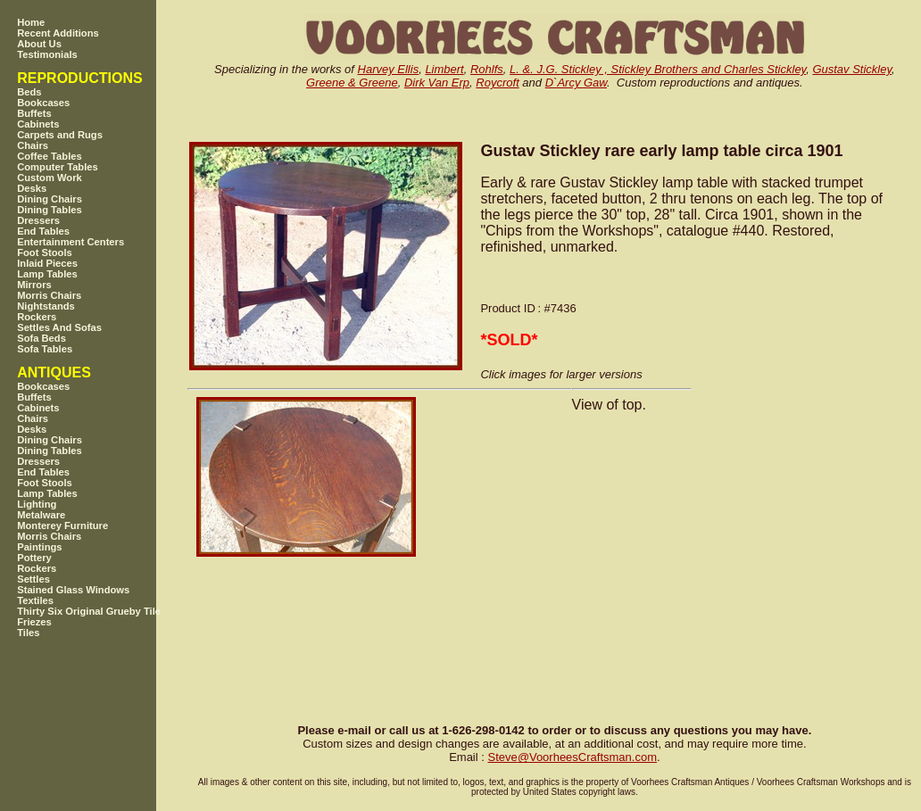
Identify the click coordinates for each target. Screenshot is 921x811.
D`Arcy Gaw (576, 82)
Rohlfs (486, 69)
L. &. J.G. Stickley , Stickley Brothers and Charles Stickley (658, 69)
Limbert (444, 69)
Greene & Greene (352, 82)
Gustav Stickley (852, 69)
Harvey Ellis (388, 69)
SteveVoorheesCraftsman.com (572, 757)
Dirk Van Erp (436, 82)
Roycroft (497, 82)
